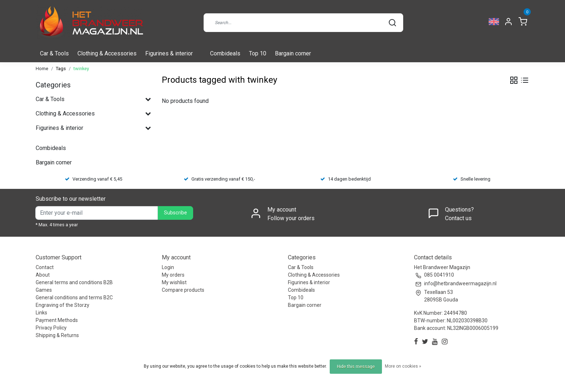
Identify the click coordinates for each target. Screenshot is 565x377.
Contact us (458, 218)
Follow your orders (291, 218)
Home (42, 68)
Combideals (225, 53)
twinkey (81, 68)
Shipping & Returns (57, 335)
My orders (173, 275)
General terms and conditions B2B (74, 282)
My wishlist (174, 282)
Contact (45, 267)
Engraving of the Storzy (62, 305)
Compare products (183, 290)
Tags (61, 68)
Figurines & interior (169, 53)
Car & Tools (54, 53)
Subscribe (175, 213)
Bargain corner (293, 53)
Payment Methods (57, 320)
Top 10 (257, 53)
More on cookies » (403, 366)
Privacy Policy (51, 328)
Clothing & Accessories (107, 53)
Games (44, 290)
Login (168, 267)
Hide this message (356, 366)
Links (41, 312)
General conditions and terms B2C (74, 297)
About (43, 275)
